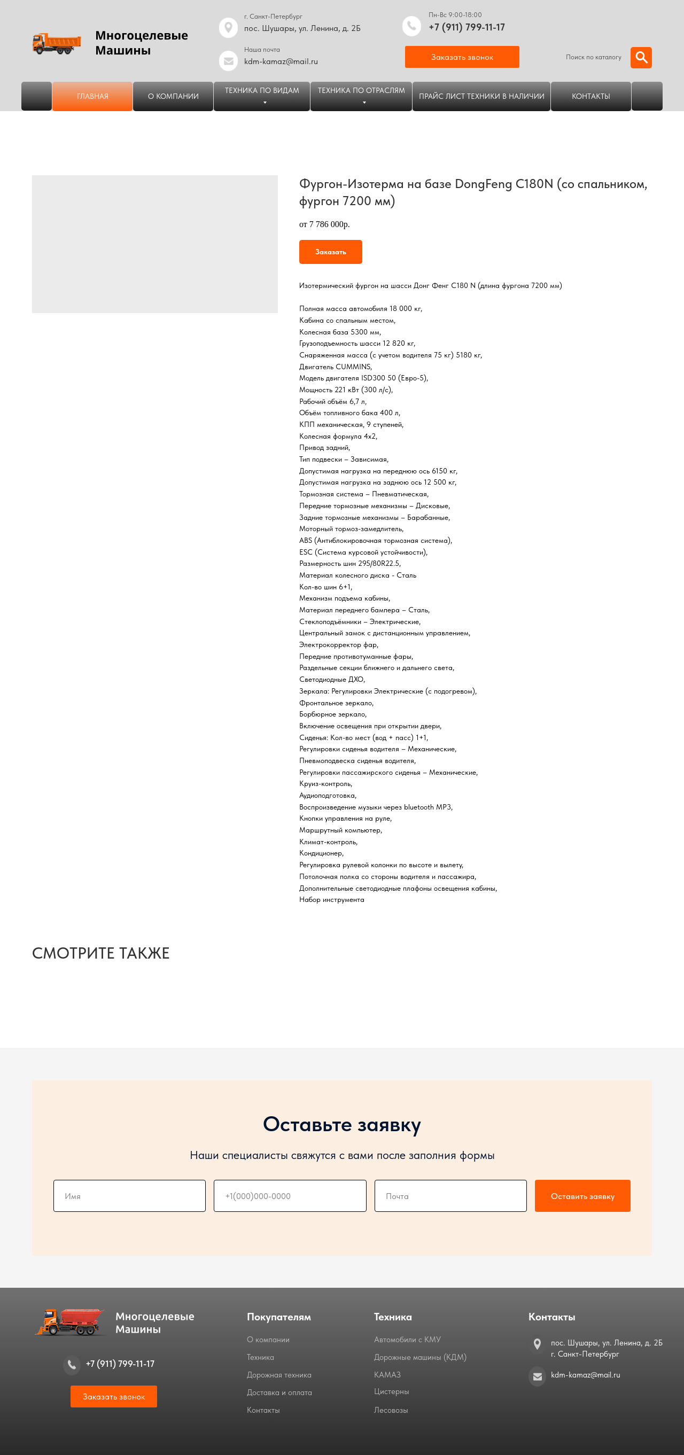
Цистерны (391, 1391)
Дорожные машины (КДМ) (420, 1357)
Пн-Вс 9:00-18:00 (455, 15)
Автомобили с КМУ (407, 1339)
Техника (260, 1357)
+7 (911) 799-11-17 (467, 27)
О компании (268, 1339)
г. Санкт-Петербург (273, 16)
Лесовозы (391, 1410)
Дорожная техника (279, 1375)
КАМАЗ (387, 1375)
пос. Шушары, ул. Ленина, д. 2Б (302, 28)
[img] (411, 26)
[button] (462, 57)
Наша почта (262, 49)
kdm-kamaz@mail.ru (281, 61)
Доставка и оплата (279, 1392)
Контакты (263, 1410)
